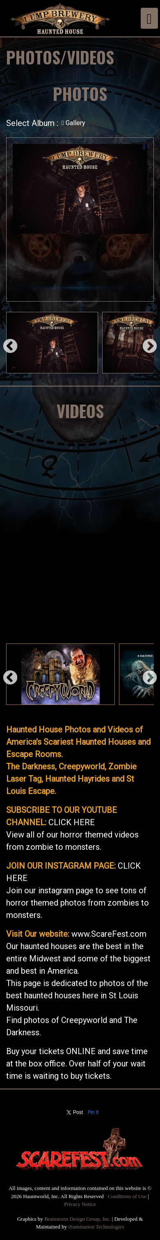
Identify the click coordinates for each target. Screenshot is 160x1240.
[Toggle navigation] (149, 18)
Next (146, 343)
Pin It (93, 1112)
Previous (6, 343)
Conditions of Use (126, 1196)
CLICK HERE (71, 822)
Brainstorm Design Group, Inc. (77, 1219)
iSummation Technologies (96, 1227)
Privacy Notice (80, 1204)
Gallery (73, 123)
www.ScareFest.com (108, 934)
